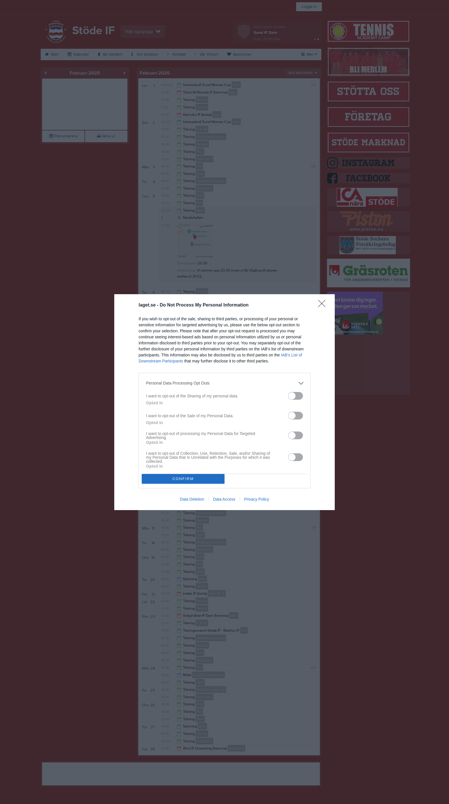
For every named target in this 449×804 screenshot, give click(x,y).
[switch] (295, 396)
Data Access (224, 499)
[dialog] (224, 402)
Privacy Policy (256, 499)
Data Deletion (192, 499)
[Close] (323, 305)
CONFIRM (183, 479)
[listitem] (224, 383)
